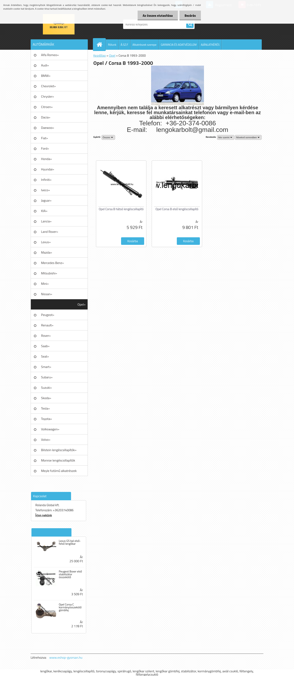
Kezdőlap (99, 55)
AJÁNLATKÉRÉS (210, 44)
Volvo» (45, 439)
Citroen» (47, 106)
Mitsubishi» (49, 273)
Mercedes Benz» (52, 262)
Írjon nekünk (43, 515)
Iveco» (45, 190)
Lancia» (46, 221)
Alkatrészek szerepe (145, 44)
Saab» (45, 346)
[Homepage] (101, 44)
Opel (112, 55)
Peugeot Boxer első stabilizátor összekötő (70, 574)
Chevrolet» (48, 86)
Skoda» (46, 397)
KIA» (44, 210)
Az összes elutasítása (158, 15)
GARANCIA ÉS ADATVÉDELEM (178, 44)
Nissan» (46, 294)
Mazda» (46, 252)
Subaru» (46, 377)
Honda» (46, 158)
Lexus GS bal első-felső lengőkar (70, 542)
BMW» (45, 75)
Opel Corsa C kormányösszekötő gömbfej (70, 607)
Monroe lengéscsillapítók (58, 460)
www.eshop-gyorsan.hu (65, 657)
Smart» (46, 366)
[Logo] (59, 24)
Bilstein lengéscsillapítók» (59, 449)
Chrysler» (47, 96)
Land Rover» (49, 231)
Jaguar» (46, 200)
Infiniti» (46, 179)
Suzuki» (46, 387)
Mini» (45, 283)
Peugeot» (47, 314)
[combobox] (225, 137)
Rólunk (112, 44)
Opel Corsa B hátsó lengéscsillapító (121, 209)
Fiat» (44, 138)
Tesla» (45, 408)
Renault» (47, 325)
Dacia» (45, 117)
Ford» (45, 148)
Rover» (46, 335)
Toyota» (46, 418)
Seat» (45, 356)
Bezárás (190, 15)
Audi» (45, 65)
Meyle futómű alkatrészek (59, 470)
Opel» (82, 304)
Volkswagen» (50, 429)
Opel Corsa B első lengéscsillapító (177, 209)
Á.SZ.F (124, 44)
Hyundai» (47, 169)
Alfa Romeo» (50, 54)
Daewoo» (47, 127)
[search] (190, 24)
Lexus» (46, 242)
